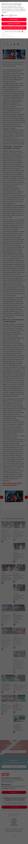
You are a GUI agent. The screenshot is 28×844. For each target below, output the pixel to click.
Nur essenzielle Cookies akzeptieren (14, 28)
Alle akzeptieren (14, 19)
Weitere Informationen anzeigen (14, 31)
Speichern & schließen (14, 24)
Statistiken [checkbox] (14, 15)
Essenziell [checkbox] (6, 15)
